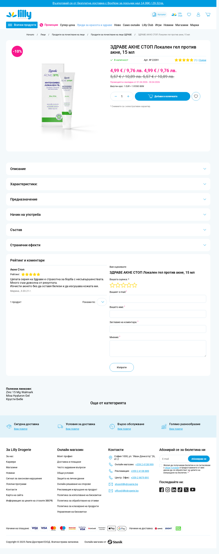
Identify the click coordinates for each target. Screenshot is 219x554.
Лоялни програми (16, 484)
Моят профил (64, 456)
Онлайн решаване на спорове (74, 484)
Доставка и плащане (69, 461)
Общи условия (65, 473)
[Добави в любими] (196, 96)
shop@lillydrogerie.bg (126, 484)
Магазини (181, 25)
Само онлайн (131, 25)
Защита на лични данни (70, 478)
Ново (117, 25)
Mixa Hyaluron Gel (18, 395)
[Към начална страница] (30, 34)
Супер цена (67, 25)
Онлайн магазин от (103, 542)
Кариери (11, 461)
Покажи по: (88, 302)
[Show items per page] (102, 302)
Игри (158, 25)
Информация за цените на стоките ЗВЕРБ (29, 500)
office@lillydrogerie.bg (126, 490)
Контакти (11, 489)
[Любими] (189, 14)
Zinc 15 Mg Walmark (19, 392)
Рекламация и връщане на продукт (77, 489)
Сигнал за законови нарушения (24, 478)
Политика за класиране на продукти (78, 506)
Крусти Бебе (14, 399)
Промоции (51, 25)
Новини (168, 25)
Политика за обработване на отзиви (78, 500)
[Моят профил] (198, 14)
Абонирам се (198, 458)
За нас (9, 456)
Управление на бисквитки (72, 511)
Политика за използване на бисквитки (79, 495)
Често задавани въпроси (71, 467)
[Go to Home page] (19, 14)
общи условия (172, 467)
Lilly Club (147, 25)
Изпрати (122, 367)
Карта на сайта (14, 495)
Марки (194, 25)
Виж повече (20, 429)
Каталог (159, 14)
